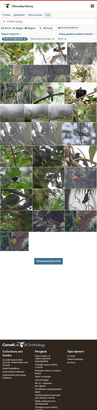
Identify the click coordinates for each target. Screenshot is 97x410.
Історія (71, 356)
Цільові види (42, 380)
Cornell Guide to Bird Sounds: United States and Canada (15, 362)
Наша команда (75, 359)
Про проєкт (75, 351)
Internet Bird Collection (13, 372)
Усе (48, 15)
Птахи (6, 15)
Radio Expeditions (11, 368)
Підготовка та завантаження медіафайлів (42, 359)
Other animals (35, 15)
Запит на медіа (43, 377)
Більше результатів (48, 261)
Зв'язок (71, 363)
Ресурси (41, 351)
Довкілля (19, 15)
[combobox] (51, 21)
